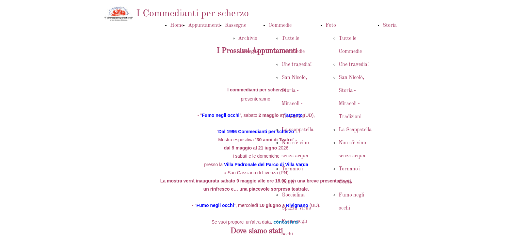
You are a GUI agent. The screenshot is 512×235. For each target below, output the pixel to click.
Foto (331, 25)
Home (177, 25)
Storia (390, 25)
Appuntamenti (204, 25)
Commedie (280, 25)
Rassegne (235, 25)
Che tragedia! (296, 64)
